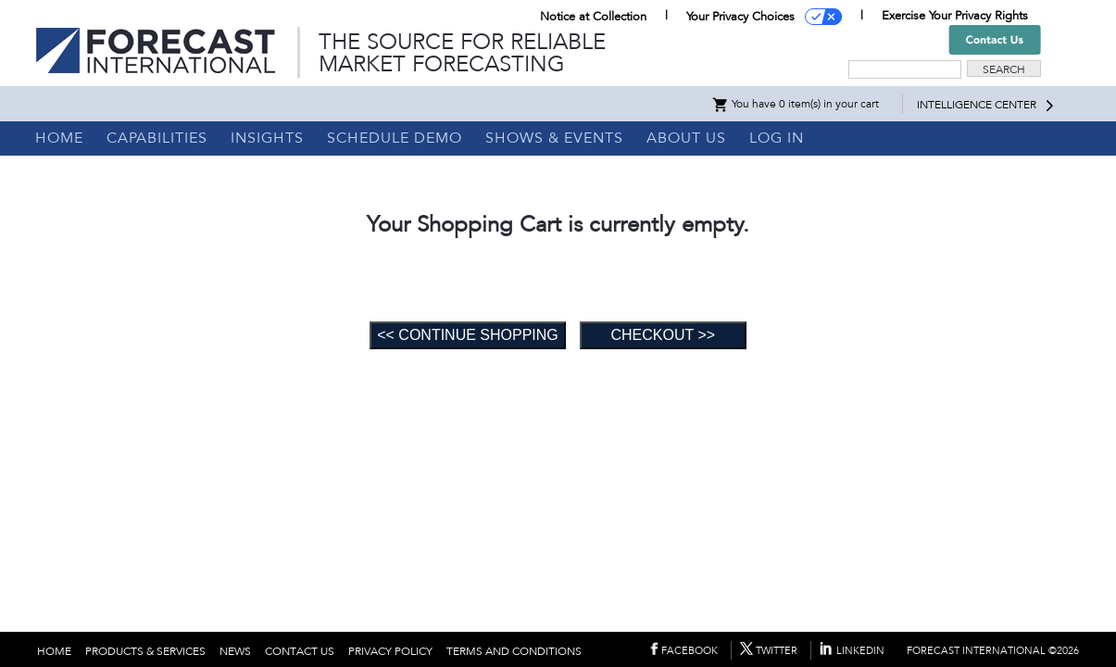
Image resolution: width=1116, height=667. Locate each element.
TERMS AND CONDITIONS (514, 651)
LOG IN (776, 138)
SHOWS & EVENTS (554, 138)
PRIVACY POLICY (390, 651)
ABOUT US (686, 138)
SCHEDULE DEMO (394, 138)
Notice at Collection (593, 16)
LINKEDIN (860, 651)
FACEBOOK (689, 651)
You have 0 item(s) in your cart (795, 103)
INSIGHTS (267, 138)
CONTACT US (299, 651)
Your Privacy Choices (740, 16)
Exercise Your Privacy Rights (955, 15)
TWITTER (776, 651)
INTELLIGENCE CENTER (976, 104)
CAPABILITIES (157, 138)
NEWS (235, 651)
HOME (59, 138)
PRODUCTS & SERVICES (145, 651)
